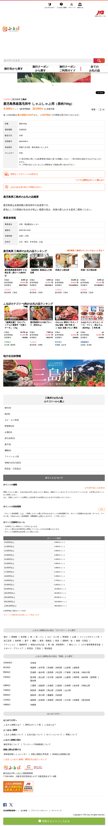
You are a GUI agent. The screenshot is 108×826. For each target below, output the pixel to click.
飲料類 (18, 641)
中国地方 (7, 690)
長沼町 (89, 345)
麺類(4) (8, 450)
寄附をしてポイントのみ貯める (24, 174)
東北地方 (58, 342)
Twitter (11, 804)
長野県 (76, 677)
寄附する (80, 5)
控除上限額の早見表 (40, 754)
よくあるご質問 (62, 5)
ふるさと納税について (13, 734)
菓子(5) (8, 444)
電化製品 (48, 648)
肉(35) (7, 414)
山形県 (68, 667)
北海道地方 (84, 342)
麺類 (34, 641)
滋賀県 (42, 685)
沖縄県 (33, 705)
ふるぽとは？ (50, 725)
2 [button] (56, 85)
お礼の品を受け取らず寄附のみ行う (26, 187)
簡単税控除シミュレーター (15, 754)
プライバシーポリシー (39, 811)
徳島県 (33, 695)
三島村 (24, 99)
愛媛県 (50, 695)
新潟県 (33, 677)
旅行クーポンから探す (40, 68)
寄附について (71, 734)
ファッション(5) (12, 456)
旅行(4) (8, 408)
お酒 (74, 637)
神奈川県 (86, 672)
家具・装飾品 (45, 641)
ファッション (9, 644)
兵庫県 (68, 685)
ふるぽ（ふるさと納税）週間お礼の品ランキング (25, 759)
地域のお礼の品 (37, 644)
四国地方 (7, 695)
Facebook (5, 804)
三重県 (33, 685)
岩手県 (42, 667)
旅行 (6, 637)
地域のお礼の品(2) (13, 462)
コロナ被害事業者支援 (90, 644)
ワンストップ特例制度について (37, 744)
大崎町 (40, 345)
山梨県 (68, 677)
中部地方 (7, 342)
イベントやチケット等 (89, 637)
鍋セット (73, 644)
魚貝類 (24, 637)
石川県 (6, 345)
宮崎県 (76, 700)
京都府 (50, 685)
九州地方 (7, 99)
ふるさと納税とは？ (12, 725)
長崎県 (50, 700)
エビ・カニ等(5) (12, 420)
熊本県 (59, 700)
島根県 (42, 690)
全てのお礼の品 (94, 68)
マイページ (72, 5)
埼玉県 (59, 672)
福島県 (76, 667)
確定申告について (11, 744)
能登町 (12, 345)
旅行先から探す (13, 68)
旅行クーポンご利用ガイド (67, 68)
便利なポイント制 (33, 725)
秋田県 (59, 667)
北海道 (83, 345)
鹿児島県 (16, 99)
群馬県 (50, 672)
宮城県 (57, 345)
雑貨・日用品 (82, 641)
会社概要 (24, 811)
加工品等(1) (10, 438)
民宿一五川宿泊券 (89, 270)
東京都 (76, 672)
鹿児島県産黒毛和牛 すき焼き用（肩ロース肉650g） (16, 273)
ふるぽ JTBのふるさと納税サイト (11, 26)
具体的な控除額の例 (61, 754)
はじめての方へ (50, 5)
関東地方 (7, 672)
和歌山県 (86, 685)
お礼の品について (35, 734)
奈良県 (76, 685)
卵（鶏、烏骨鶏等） (57, 644)
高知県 (59, 695)
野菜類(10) (9, 426)
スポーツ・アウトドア (13, 648)
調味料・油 (67, 641)
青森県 (33, 667)
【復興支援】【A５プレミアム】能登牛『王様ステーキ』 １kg (15, 325)
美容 (57, 641)
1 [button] (52, 85)
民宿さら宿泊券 (62, 270)
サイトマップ (56, 811)
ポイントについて (54, 734)
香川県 (42, 695)
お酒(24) (8, 432)
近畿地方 (7, 685)
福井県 (59, 677)
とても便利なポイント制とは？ (91, 180)
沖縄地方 (7, 705)
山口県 (68, 690)
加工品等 (8, 641)
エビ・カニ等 (53, 637)
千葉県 (68, 672)
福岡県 (33, 700)
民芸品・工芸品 (34, 648)
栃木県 (42, 672)
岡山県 (50, 690)
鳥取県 (33, 690)
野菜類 (65, 637)
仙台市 (63, 345)
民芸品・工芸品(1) (13, 469)
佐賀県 (42, 700)
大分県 (68, 700)
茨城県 (33, 672)
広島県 (59, 690)
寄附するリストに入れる (56, 821)
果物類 (14, 637)
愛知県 (33, 681)
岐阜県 (85, 677)
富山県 (42, 677)
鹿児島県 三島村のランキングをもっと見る (84, 250)
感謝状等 (23, 644)
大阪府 (59, 685)
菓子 (27, 641)
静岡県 (94, 677)
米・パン (40, 637)
